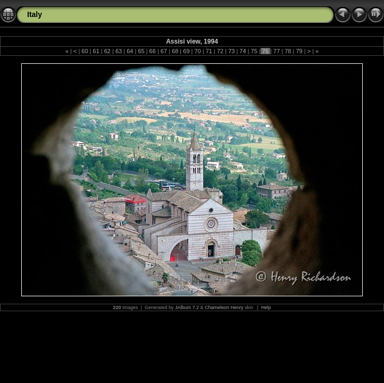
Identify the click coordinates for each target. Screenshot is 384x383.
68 (175, 51)
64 (130, 51)
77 (276, 51)
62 (107, 51)
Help (266, 307)
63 (118, 51)
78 (288, 51)
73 (231, 51)
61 (96, 51)
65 (141, 51)
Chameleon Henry (224, 307)
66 (152, 51)
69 (186, 51)
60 (84, 51)
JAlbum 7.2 (187, 307)
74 (242, 51)
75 (254, 51)
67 (164, 51)
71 (209, 51)
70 (197, 51)
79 (299, 51)
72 (220, 51)
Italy (34, 14)
